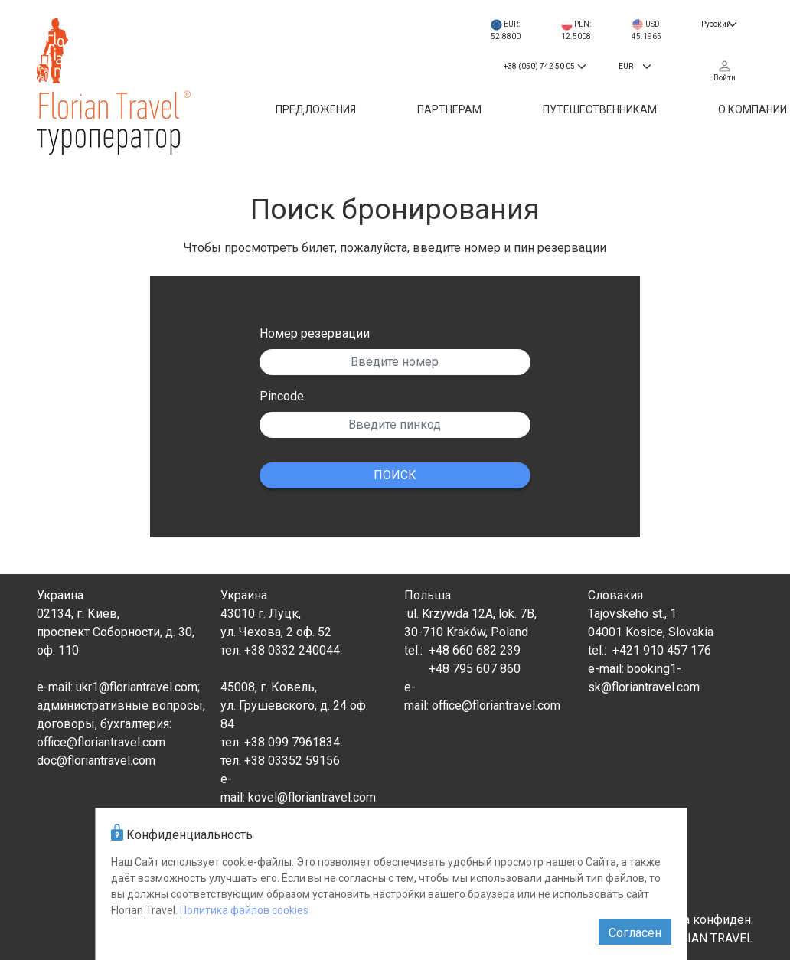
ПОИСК (395, 475)
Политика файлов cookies (244, 910)
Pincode (282, 396)
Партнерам (449, 109)
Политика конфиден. (694, 920)
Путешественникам (600, 109)
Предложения (316, 109)
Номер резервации (315, 333)
